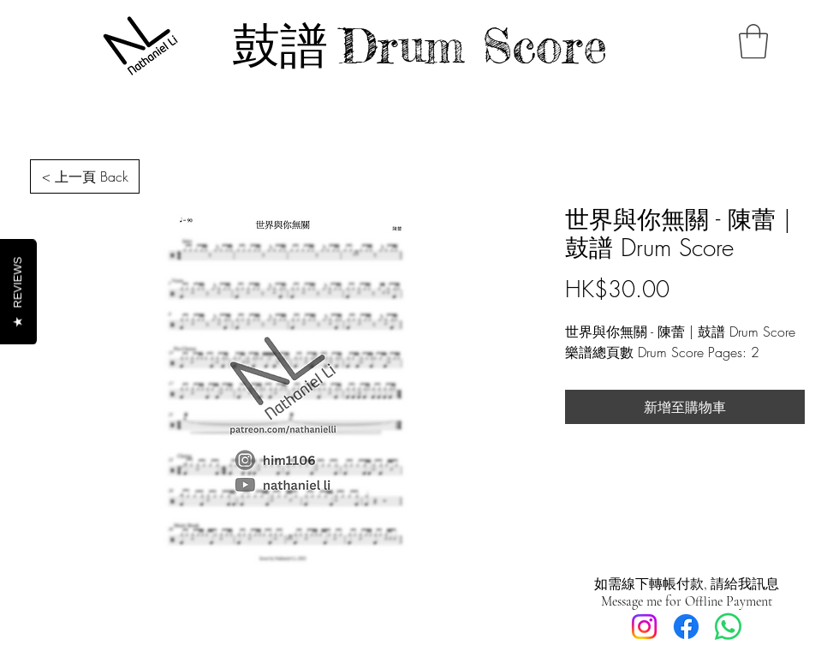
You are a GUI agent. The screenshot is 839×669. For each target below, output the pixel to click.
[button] (753, 41)
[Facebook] (686, 626)
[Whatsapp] (728, 626)
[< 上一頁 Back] (85, 176)
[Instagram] (644, 626)
